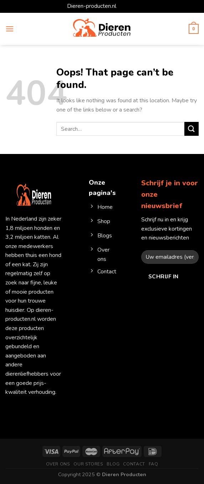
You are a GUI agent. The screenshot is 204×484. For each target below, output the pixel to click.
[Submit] (191, 129)
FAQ (153, 464)
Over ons (58, 464)
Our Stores (88, 464)
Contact (134, 464)
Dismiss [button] (127, 6)
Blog (113, 464)
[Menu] (9, 28)
